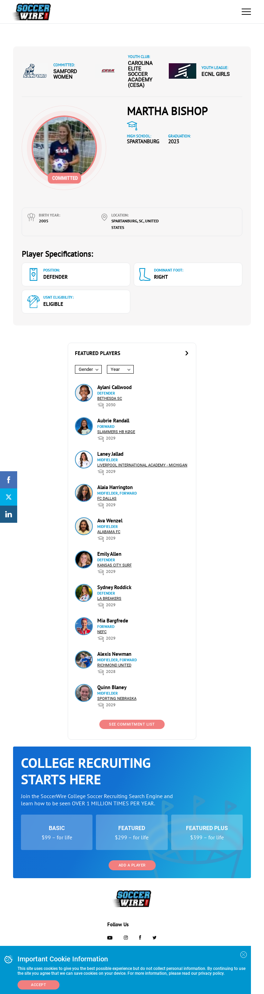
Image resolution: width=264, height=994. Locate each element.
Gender (86, 369)
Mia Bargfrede (112, 620)
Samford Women (65, 74)
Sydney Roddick (114, 587)
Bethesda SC (109, 398)
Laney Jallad (110, 454)
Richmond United (114, 665)
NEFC (102, 632)
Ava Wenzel (109, 520)
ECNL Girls (215, 74)
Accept (38, 985)
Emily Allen (109, 554)
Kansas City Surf (114, 565)
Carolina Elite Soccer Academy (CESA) (140, 74)
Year (115, 369)
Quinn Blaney (111, 687)
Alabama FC (108, 532)
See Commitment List (132, 724)
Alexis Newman (114, 654)
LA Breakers (109, 598)
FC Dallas (107, 498)
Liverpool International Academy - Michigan (142, 465)
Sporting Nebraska (116, 698)
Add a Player (132, 865)
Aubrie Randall (113, 420)
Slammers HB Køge (116, 432)
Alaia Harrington (115, 487)
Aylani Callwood (114, 387)
